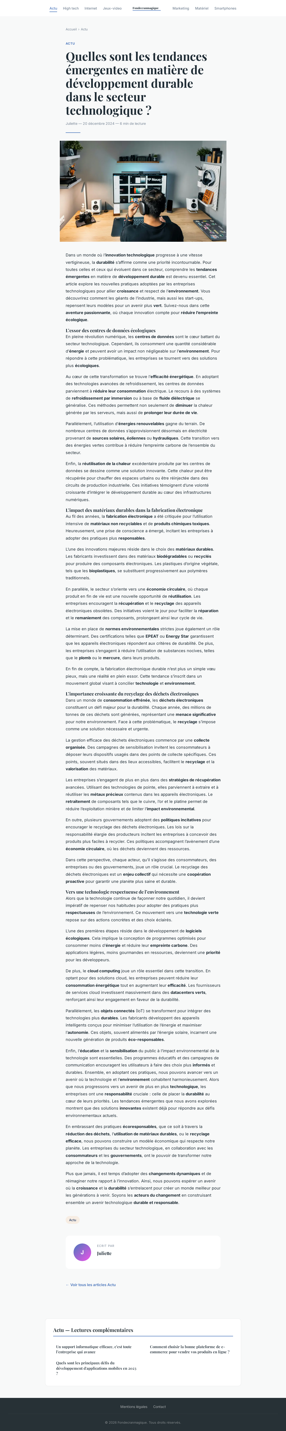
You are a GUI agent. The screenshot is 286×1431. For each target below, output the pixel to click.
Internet (91, 8)
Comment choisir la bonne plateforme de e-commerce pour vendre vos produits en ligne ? (189, 1349)
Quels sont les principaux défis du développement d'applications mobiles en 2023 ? (96, 1368)
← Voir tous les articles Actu (91, 1284)
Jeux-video (112, 8)
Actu (53, 8)
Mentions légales (133, 1407)
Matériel (202, 8)
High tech (71, 8)
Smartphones (225, 8)
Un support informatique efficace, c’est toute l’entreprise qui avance (94, 1349)
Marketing (181, 8)
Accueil (71, 29)
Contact (159, 1407)
